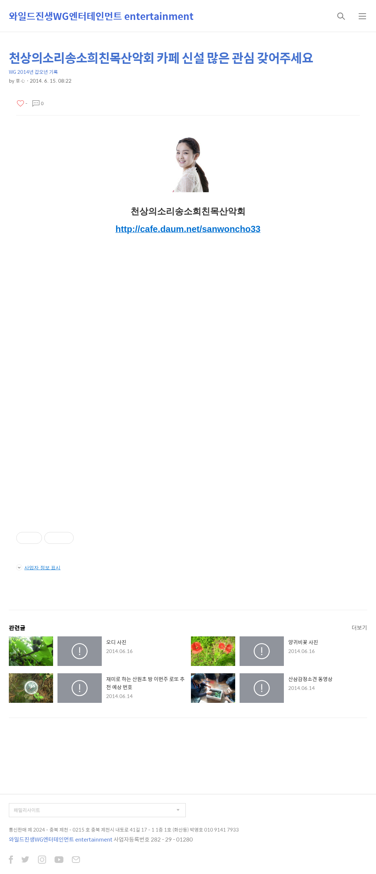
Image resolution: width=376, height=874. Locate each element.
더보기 (359, 627)
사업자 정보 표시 (38, 567)
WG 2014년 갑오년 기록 (33, 72)
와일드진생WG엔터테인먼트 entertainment (101, 15)
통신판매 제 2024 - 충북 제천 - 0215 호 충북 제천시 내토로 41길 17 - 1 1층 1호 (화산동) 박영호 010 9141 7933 (124, 829)
